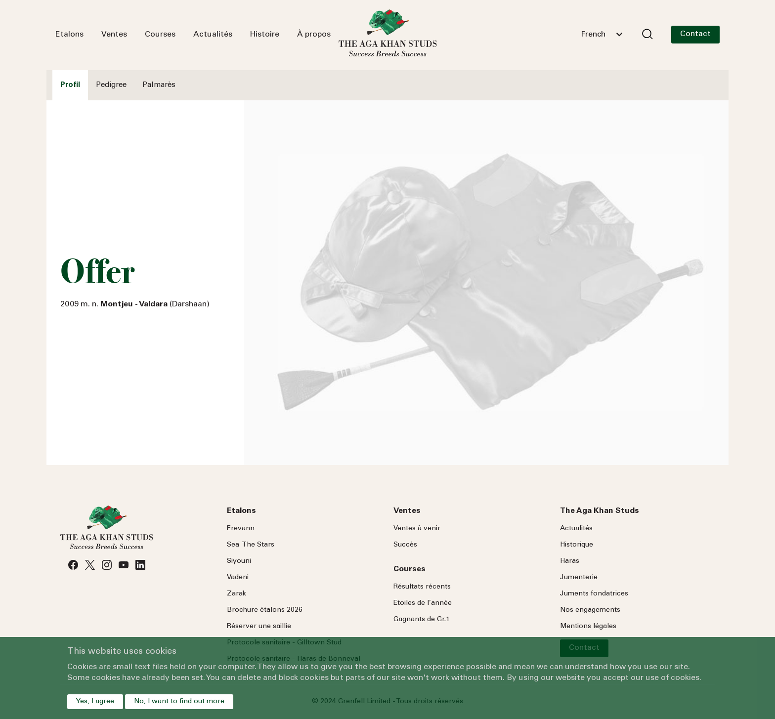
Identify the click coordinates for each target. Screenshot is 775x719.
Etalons (69, 35)
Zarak (236, 594)
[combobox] (601, 35)
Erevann (241, 528)
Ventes (114, 35)
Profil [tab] (70, 85)
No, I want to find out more (179, 701)
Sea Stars (250, 545)
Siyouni (239, 561)
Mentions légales (588, 626)
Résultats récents (422, 587)
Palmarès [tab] (158, 85)
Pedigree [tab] (111, 85)
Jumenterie (579, 577)
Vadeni (238, 577)
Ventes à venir (416, 528)
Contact (695, 34)
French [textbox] (593, 35)
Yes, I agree (95, 701)
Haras (569, 561)
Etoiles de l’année (422, 603)
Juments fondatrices (594, 594)
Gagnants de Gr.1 (421, 619)
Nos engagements (590, 610)
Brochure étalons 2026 (264, 610)
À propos (314, 35)
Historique (576, 545)
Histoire (264, 35)
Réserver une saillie (259, 626)
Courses (160, 35)
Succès (405, 545)
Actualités (212, 35)
